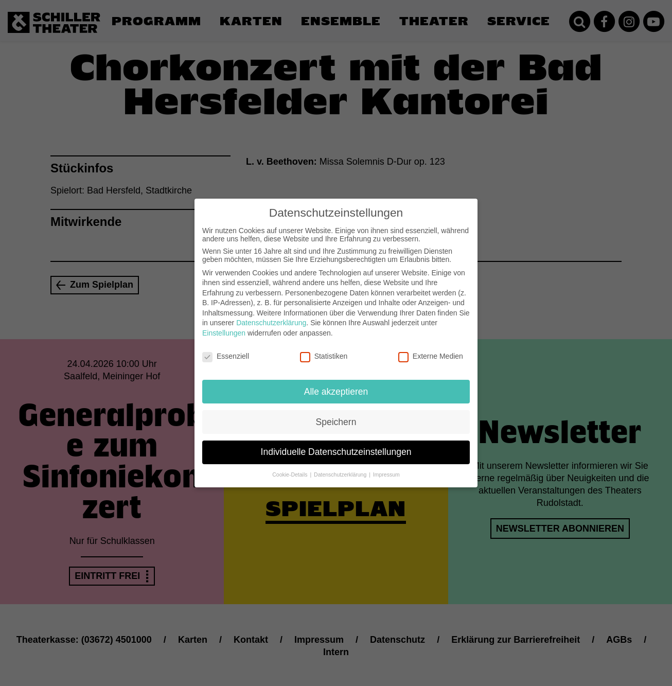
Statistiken (324, 348)
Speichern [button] (336, 413)
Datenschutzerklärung (271, 314)
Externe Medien (430, 348)
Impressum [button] (386, 466)
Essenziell (225, 348)
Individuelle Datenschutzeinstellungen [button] (336, 443)
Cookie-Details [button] (290, 466)
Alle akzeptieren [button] (336, 383)
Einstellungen (223, 325)
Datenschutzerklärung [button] (341, 466)
